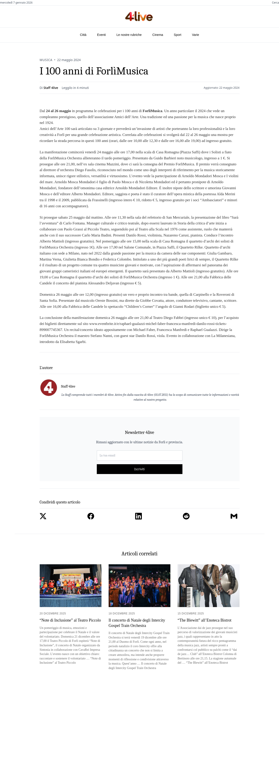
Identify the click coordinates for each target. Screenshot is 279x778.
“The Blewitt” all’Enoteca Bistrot (204, 620)
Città (83, 35)
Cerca (275, 2)
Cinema (157, 35)
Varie (195, 35)
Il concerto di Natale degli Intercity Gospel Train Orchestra (137, 623)
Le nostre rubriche (129, 35)
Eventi (101, 35)
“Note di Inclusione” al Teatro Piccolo (70, 620)
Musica (46, 60)
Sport (177, 35)
